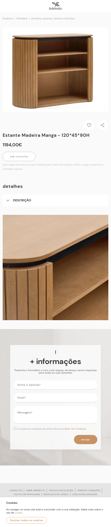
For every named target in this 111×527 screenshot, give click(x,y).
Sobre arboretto (35, 490)
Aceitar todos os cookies (26, 520)
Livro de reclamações (84, 494)
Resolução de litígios (56, 494)
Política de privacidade (27, 494)
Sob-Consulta (19, 156)
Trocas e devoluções (61, 490)
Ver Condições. (79, 428)
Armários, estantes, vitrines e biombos (53, 18)
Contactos (15, 490)
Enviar (85, 439)
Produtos (8, 18)
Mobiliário (22, 18)
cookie (18, 512)
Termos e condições (88, 490)
